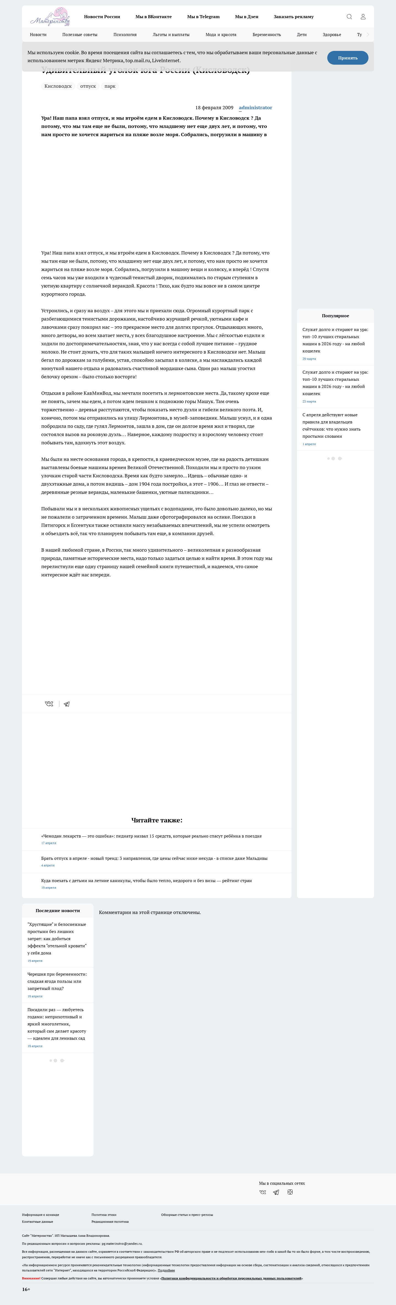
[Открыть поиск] (349, 16)
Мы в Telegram (203, 16)
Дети (302, 34)
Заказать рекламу (294, 16)
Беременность (267, 34)
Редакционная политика (110, 1221)
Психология (125, 34)
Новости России (102, 16)
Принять (348, 58)
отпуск (88, 86)
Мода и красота (221, 34)
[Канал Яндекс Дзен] (290, 1192)
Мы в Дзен (246, 16)
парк (110, 86)
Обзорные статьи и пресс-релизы (187, 1215)
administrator (255, 107)
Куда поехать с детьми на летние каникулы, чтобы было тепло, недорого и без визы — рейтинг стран (156, 884)
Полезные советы (80, 34)
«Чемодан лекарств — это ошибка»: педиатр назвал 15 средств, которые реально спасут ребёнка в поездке (156, 840)
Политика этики (104, 1215)
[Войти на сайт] (363, 16)
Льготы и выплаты (171, 34)
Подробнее (166, 1270)
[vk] (49, 704)
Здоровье (332, 34)
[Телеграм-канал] (276, 1192)
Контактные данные (37, 1221)
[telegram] (68, 704)
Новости (38, 34)
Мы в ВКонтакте (154, 16)
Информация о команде (40, 1215)
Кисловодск (58, 86)
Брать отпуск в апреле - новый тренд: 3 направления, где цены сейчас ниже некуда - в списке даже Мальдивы (156, 862)
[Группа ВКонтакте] (263, 1192)
